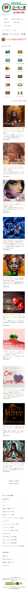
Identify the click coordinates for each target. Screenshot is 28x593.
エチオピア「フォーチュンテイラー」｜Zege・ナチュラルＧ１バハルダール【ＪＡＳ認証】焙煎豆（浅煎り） (13, 465)
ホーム (3, 30)
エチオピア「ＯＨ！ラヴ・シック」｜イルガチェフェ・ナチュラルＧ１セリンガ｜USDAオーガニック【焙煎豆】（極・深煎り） (14, 390)
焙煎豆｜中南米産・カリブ (8, 508)
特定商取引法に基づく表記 (8, 579)
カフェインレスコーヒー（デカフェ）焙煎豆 (12, 517)
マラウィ (7, 93)
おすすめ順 (14, 100)
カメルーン (7, 69)
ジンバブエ (7, 85)
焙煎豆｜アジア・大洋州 (8, 514)
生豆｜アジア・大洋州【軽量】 (9, 543)
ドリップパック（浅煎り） (8, 527)
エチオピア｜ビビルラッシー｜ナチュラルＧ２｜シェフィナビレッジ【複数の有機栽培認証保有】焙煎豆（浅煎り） (13, 279)
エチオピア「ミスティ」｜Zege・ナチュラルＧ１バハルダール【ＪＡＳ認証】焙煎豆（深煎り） (13, 428)
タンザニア (7, 52)
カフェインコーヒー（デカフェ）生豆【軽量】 (13, 546)
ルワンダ (7, 61)
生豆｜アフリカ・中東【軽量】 (9, 539)
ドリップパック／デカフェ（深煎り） (11, 524)
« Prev (10, 481)
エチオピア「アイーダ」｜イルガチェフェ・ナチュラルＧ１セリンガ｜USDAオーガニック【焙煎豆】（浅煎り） (14, 204)
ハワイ (4, 502)
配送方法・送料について (8, 562)
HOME (4, 19)
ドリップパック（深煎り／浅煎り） (10, 530)
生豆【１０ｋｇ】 (6, 533)
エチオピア (20, 69)
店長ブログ (5, 22)
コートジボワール (20, 93)
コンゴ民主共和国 (20, 61)
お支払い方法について (7, 559)
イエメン (7, 77)
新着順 (24, 100)
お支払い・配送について (16, 19)
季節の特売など (6, 499)
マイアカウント (6, 565)
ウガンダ (20, 52)
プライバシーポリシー (21, 579)
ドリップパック (6, 521)
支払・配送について (16, 577)
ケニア (20, 77)
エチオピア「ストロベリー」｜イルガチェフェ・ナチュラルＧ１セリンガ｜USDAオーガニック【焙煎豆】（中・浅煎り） (14, 353)
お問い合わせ (16, 22)
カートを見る (6, 25)
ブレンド (4, 505)
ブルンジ (20, 85)
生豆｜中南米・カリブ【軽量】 (9, 536)
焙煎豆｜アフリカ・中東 (11, 30)
